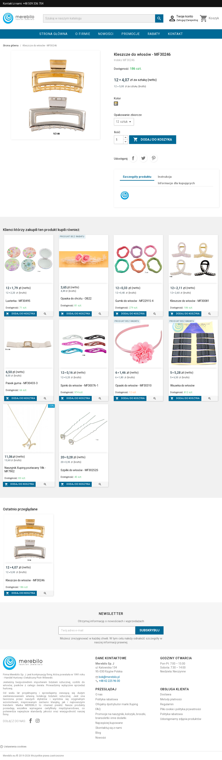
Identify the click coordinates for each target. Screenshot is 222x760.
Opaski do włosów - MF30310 (133, 385)
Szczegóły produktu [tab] (137, 177)
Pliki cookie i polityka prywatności (180, 709)
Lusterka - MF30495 (18, 300)
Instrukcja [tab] (165, 177)
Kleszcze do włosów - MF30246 (25, 580)
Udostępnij (133, 158)
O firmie (82, 34)
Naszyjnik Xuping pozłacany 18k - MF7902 (25, 469)
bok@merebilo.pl (109, 677)
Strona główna (53, 34)
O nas (99, 694)
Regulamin (167, 704)
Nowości (106, 34)
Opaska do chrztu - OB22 (76, 298)
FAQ (98, 709)
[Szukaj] (103, 18)
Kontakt (175, 34)
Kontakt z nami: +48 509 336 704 (23, 3)
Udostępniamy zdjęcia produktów (180, 719)
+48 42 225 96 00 (109, 680)
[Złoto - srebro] (116, 104)
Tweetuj (143, 158)
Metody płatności (171, 699)
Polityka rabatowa (106, 699)
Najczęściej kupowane (109, 722)
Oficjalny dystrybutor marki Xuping (116, 704)
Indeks (118, 60)
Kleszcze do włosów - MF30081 (189, 300)
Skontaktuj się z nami (108, 727)
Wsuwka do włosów (182, 385)
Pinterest (153, 158)
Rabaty (154, 34)
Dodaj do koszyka (152, 139)
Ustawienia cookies (13, 746)
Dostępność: (121, 68)
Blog (98, 732)
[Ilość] (118, 139)
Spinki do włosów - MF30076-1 (79, 385)
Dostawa (165, 694)
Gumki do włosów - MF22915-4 (134, 300)
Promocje (130, 34)
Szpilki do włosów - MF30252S (79, 470)
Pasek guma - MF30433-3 (22, 383)
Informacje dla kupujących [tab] (176, 183)
